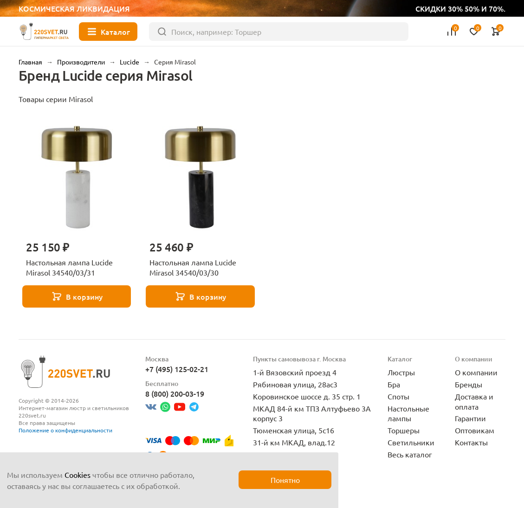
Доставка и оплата (474, 401)
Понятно (285, 479)
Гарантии (470, 418)
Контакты (471, 442)
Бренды (468, 384)
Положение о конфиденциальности (65, 430)
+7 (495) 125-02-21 (176, 369)
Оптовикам (474, 430)
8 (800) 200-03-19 (174, 393)
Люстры (401, 372)
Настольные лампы (408, 413)
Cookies (78, 474)
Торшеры (404, 430)
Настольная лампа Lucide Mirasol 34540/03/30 (192, 267)
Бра (394, 384)
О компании (476, 372)
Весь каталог (410, 454)
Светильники (411, 442)
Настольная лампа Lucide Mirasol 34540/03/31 (69, 267)
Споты (398, 396)
